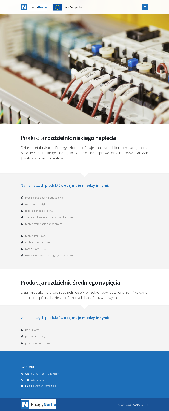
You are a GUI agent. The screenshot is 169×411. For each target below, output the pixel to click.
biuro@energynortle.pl (44, 385)
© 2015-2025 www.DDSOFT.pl (133, 404)
